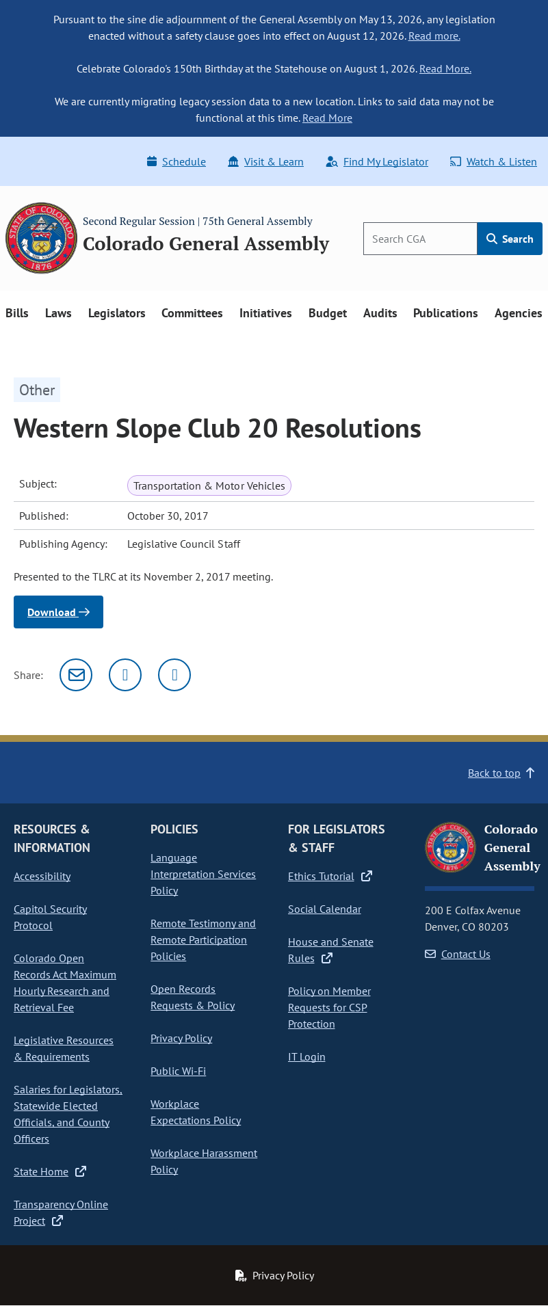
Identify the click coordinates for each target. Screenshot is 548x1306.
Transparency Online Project (61, 1212)
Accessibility (42, 876)
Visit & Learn (266, 161)
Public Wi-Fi (178, 1071)
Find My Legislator (377, 161)
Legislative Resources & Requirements (64, 1048)
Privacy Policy (181, 1038)
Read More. (445, 68)
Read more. (434, 35)
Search (510, 238)
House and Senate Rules (331, 950)
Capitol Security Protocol (50, 917)
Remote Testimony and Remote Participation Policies (203, 939)
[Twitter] (125, 674)
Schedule (176, 161)
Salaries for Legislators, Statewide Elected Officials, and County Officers (68, 1113)
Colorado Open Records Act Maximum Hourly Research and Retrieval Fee (65, 982)
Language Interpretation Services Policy (203, 874)
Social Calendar (324, 909)
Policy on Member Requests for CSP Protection (329, 1007)
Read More (327, 117)
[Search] (420, 238)
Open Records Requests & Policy (193, 997)
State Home (50, 1171)
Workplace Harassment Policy (204, 1161)
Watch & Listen (493, 161)
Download (58, 612)
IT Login (307, 1056)
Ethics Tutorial (330, 876)
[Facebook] (174, 674)
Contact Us (458, 954)
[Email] (76, 674)
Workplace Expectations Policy (196, 1112)
